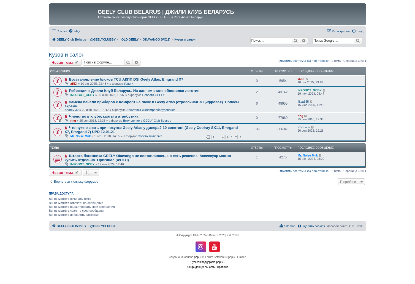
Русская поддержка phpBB (207, 262)
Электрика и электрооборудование (150, 110)
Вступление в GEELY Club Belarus (147, 120)
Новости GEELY (153, 95)
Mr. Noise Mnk (80, 136)
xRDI (73, 83)
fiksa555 (303, 101)
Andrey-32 (72, 110)
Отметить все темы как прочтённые (303, 60)
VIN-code (304, 127)
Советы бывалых (150, 136)
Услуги (128, 83)
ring (73, 120)
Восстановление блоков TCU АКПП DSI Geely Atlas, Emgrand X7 (126, 79)
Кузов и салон (67, 55)
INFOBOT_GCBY (82, 95)
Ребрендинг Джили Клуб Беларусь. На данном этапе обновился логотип (134, 91)
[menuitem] (74, 31)
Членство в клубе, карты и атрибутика (103, 116)
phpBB (198, 257)
